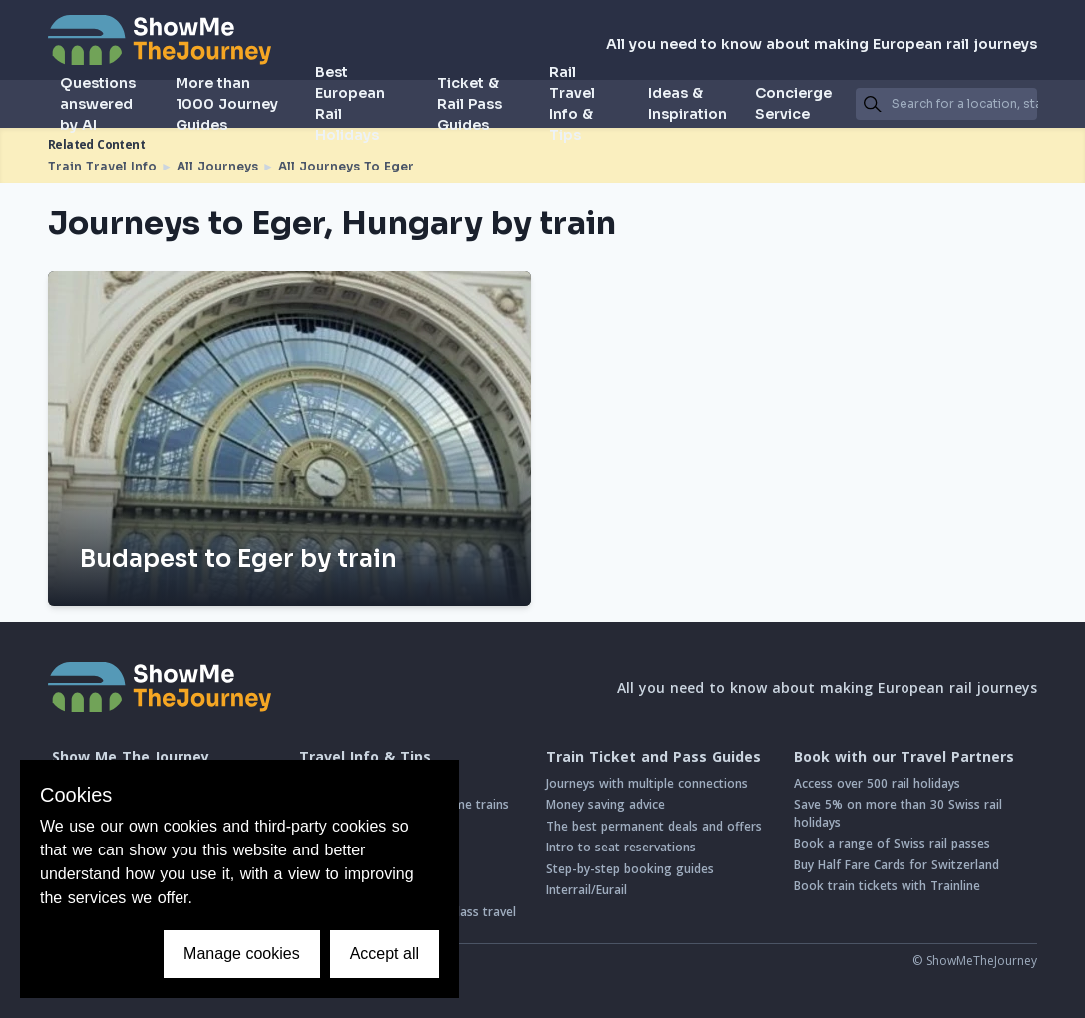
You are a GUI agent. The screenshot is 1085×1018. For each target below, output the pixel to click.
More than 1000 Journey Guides (227, 104)
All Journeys (217, 166)
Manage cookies (241, 953)
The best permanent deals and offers (654, 826)
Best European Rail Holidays (350, 104)
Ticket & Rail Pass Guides (469, 104)
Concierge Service (793, 103)
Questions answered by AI (98, 104)
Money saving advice (605, 804)
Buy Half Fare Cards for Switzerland (896, 864)
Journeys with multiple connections (647, 783)
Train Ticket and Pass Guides (653, 757)
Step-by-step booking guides (630, 868)
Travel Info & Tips (365, 757)
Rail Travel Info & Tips (572, 104)
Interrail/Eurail (586, 889)
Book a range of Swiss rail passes (892, 843)
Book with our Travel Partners (904, 757)
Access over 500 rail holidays (877, 783)
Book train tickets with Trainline (887, 885)
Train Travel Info (102, 166)
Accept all (384, 953)
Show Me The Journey (130, 757)
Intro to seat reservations (621, 847)
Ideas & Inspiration (687, 103)
